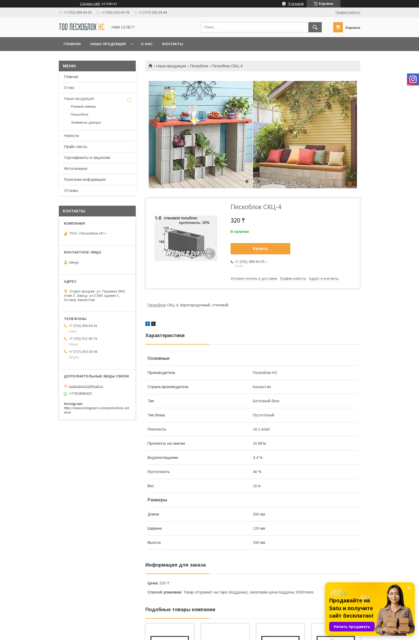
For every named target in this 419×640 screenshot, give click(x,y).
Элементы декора (86, 122)
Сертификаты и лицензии (87, 157)
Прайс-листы (75, 147)
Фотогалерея (75, 168)
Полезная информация (85, 179)
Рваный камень (83, 106)
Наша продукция (108, 44)
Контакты (172, 44)
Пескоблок (199, 66)
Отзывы (71, 190)
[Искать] (315, 27)
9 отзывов (296, 4)
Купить (260, 248)
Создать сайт (90, 4)
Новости (71, 136)
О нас (147, 44)
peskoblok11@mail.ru (86, 386)
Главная (72, 44)
